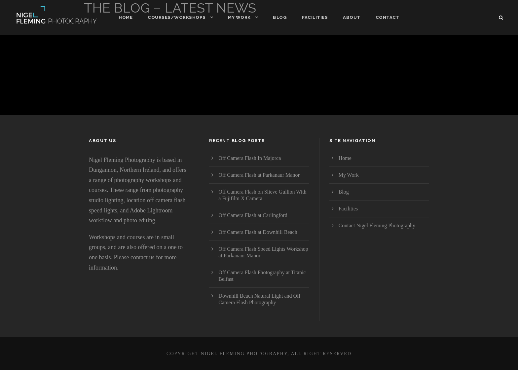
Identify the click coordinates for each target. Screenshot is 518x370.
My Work (239, 17)
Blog (280, 17)
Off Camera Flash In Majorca (249, 158)
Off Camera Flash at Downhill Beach (257, 232)
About (351, 17)
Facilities (315, 17)
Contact (388, 17)
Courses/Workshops (177, 17)
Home (125, 17)
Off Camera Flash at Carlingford (252, 215)
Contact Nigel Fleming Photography (377, 225)
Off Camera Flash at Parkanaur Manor (258, 175)
